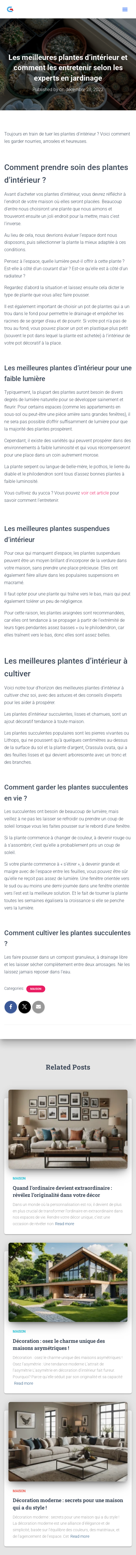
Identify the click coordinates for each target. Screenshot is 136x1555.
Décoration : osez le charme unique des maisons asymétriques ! (59, 1344)
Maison (35, 988)
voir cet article (95, 493)
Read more (64, 1223)
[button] (125, 9)
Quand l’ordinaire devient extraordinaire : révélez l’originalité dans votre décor (62, 1191)
